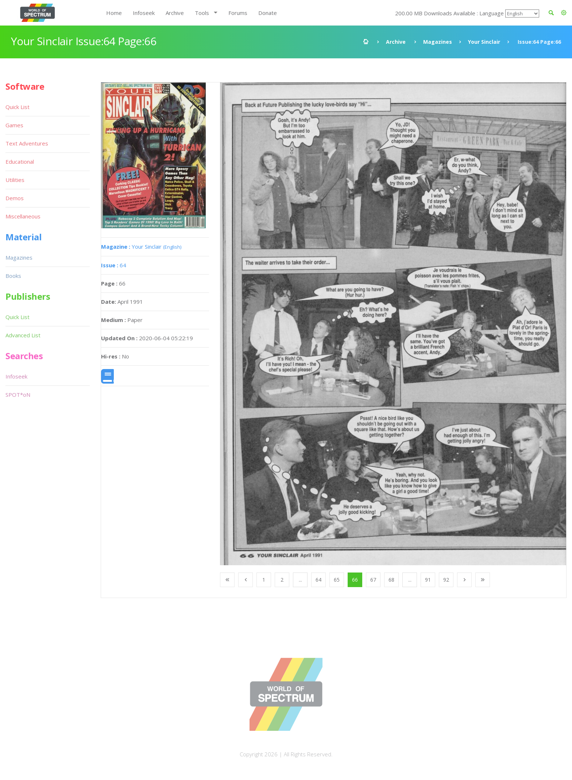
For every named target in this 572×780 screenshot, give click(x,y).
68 (391, 579)
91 (428, 579)
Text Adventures (26, 143)
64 (113, 265)
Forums (237, 12)
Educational (19, 161)
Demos (14, 198)
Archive (175, 12)
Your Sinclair (484, 41)
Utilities (14, 179)
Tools (202, 12)
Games (14, 125)
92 (446, 579)
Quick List (17, 106)
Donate (267, 12)
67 (373, 579)
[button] (564, 12)
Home (114, 12)
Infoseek (144, 12)
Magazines (437, 41)
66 (355, 579)
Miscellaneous (22, 216)
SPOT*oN (17, 394)
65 (337, 579)
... (300, 579)
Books (13, 275)
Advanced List (22, 335)
